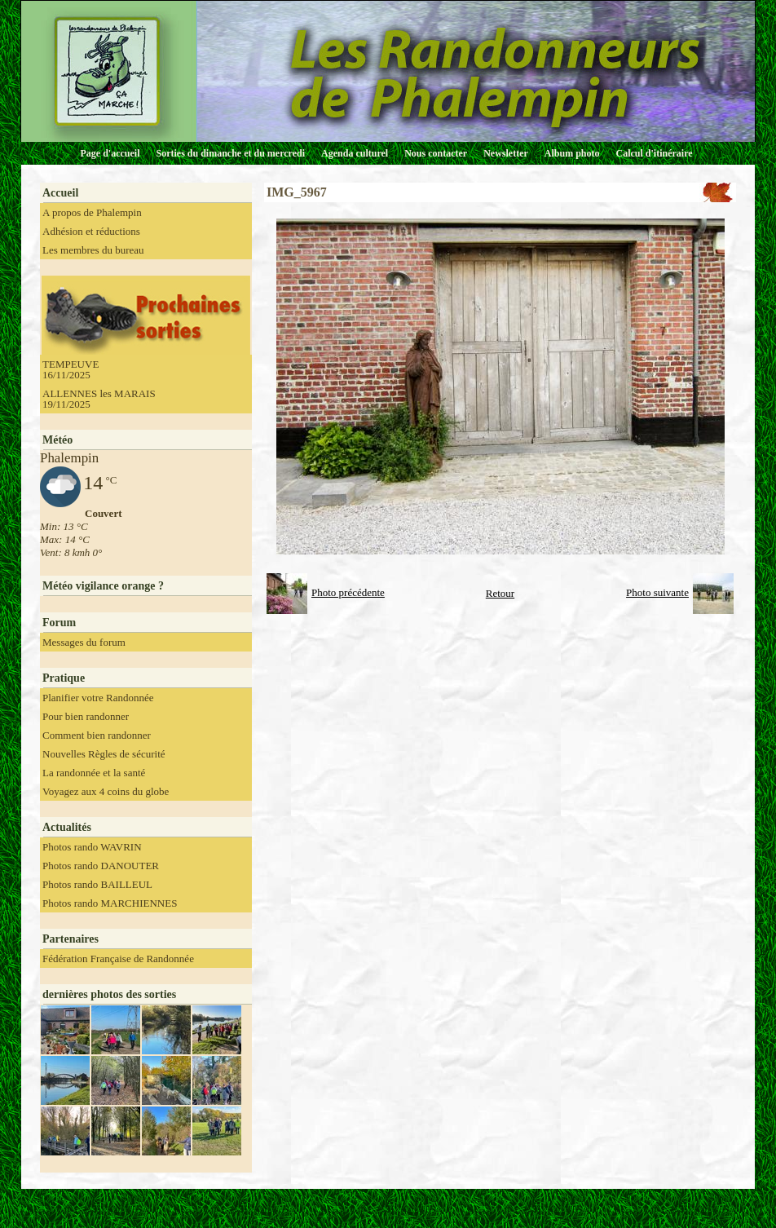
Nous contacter (435, 153)
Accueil (60, 193)
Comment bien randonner (96, 735)
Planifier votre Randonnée (97, 697)
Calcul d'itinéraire (653, 153)
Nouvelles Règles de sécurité (103, 754)
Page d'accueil (110, 153)
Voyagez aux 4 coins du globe (105, 791)
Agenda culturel (354, 153)
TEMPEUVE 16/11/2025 (70, 369)
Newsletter (505, 153)
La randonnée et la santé (93, 772)
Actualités (66, 827)
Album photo (572, 153)
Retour (500, 593)
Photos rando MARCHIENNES (109, 903)
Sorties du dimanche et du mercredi (230, 153)
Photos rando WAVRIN (92, 847)
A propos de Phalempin (92, 212)
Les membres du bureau (93, 250)
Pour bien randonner (85, 716)
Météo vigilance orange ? (103, 586)
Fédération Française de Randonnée (118, 958)
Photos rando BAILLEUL (97, 884)
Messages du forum (84, 642)
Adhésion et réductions (91, 231)
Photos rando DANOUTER (100, 865)
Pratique (63, 678)
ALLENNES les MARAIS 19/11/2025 (99, 398)
